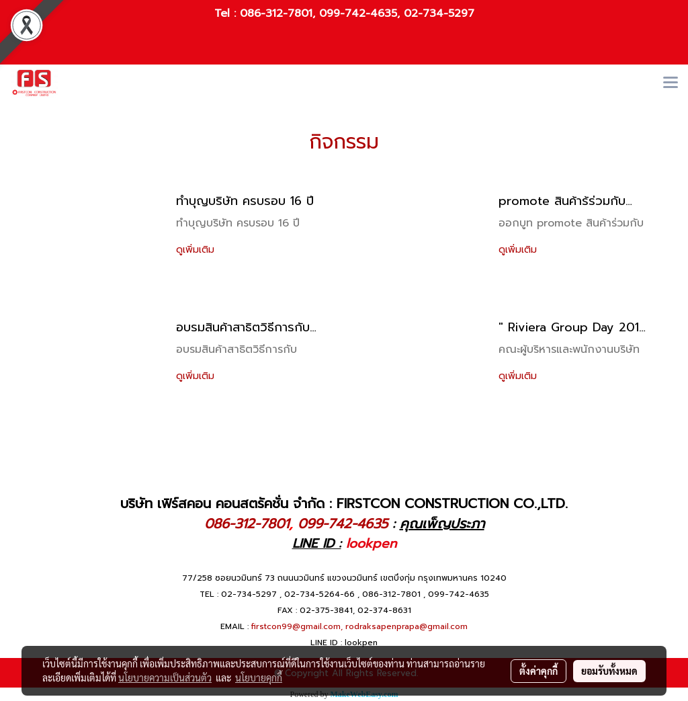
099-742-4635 (358, 13)
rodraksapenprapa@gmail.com (406, 626)
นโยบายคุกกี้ (258, 677)
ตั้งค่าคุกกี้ (538, 671)
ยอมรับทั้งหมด (609, 671)
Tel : (227, 13)
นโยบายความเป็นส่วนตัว (165, 677)
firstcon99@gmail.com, (297, 626)
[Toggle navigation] (670, 83)
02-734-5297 (439, 13)
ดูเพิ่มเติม (197, 250)
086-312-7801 (276, 13)
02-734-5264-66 (319, 594)
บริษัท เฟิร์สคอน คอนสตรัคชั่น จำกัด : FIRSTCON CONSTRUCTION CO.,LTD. (344, 503)
